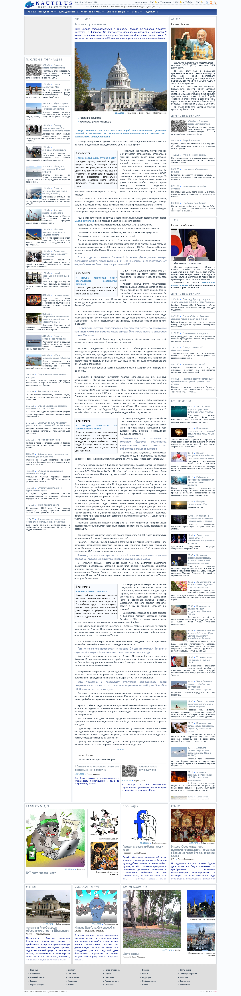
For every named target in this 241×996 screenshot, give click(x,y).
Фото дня (184, 977)
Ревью (145, 974)
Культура (71, 974)
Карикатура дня (37, 985)
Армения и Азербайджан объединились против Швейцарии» (47, 929)
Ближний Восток (37, 977)
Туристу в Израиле (188, 974)
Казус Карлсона (191, 140)
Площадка (109, 977)
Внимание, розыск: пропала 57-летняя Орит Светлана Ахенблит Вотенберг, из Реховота (201, 634)
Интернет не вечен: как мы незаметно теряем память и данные (200, 518)
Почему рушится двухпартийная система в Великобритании (56, 128)
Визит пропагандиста (48, 504)
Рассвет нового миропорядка (52, 211)
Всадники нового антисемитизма (53, 66)
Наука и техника (112, 970)
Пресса (145, 970)
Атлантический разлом (194, 154)
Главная (34, 970)
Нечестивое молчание (49, 439)
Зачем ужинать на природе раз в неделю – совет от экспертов (201, 584)
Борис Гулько (139, 780)
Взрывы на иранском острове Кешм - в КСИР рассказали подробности (201, 776)
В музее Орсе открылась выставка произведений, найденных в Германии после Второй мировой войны (193, 851)
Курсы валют (73, 977)
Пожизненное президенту (195, 333)
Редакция (146, 977)
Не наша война (61, 295)
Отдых (108, 974)
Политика (109, 985)
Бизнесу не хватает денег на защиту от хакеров (54, 254)
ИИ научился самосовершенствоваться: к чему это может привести (201, 481)
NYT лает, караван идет (41, 872)
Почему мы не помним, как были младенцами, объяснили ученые (199, 610)
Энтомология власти (48, 391)
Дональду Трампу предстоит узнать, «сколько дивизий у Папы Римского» (48, 424)
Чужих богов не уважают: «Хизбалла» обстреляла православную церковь (200, 685)
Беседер (81, 869)
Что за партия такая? (194, 364)
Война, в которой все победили (53, 337)
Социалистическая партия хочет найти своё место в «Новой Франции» (55, 319)
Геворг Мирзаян (93, 774)
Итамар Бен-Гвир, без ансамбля (95, 927)
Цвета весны (130, 953)
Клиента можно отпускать (92, 591)
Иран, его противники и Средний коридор (53, 169)
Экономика (185, 981)
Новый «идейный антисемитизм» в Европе (55, 276)
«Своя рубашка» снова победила (56, 356)
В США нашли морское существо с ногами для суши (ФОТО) (200, 409)
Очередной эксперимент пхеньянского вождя (44, 472)
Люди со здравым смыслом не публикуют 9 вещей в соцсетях (201, 704)
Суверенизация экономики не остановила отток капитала (46, 407)
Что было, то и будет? (194, 203)
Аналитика (35, 974)
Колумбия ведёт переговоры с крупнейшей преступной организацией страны (192, 381)
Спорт (145, 985)
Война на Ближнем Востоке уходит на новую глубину (54, 191)
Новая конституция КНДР (51, 85)
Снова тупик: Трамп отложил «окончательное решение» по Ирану (201, 539)
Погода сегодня (112, 981)
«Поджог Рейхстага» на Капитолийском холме (96, 427)
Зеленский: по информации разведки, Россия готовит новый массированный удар (199, 559)
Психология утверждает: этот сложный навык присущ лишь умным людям (201, 432)
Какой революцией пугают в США (97, 158)
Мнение (70, 985)
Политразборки (159, 113)
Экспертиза (185, 985)
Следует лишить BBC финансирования (187, 348)
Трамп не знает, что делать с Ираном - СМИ (200, 660)
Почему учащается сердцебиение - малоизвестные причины (201, 455)
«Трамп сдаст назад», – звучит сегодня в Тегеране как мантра (55, 106)
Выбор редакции (159, 843)
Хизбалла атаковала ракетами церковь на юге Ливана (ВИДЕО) (199, 751)
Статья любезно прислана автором (96, 759)
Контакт (71, 970)
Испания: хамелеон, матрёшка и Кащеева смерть (53, 232)
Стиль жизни (185, 970)
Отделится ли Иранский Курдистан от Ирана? (44, 489)
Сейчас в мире (149, 981)
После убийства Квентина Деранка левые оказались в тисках (190, 317)
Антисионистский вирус (54, 150)
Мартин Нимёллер (84, 221)
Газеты (33, 981)
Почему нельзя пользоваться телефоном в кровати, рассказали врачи (201, 727)
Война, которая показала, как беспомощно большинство (47, 455)
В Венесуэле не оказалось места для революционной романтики (45, 520)
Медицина (72, 981)
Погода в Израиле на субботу (198, 502)
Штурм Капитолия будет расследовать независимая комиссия (96, 280)
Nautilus (178, 950)
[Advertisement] (48, 36)
